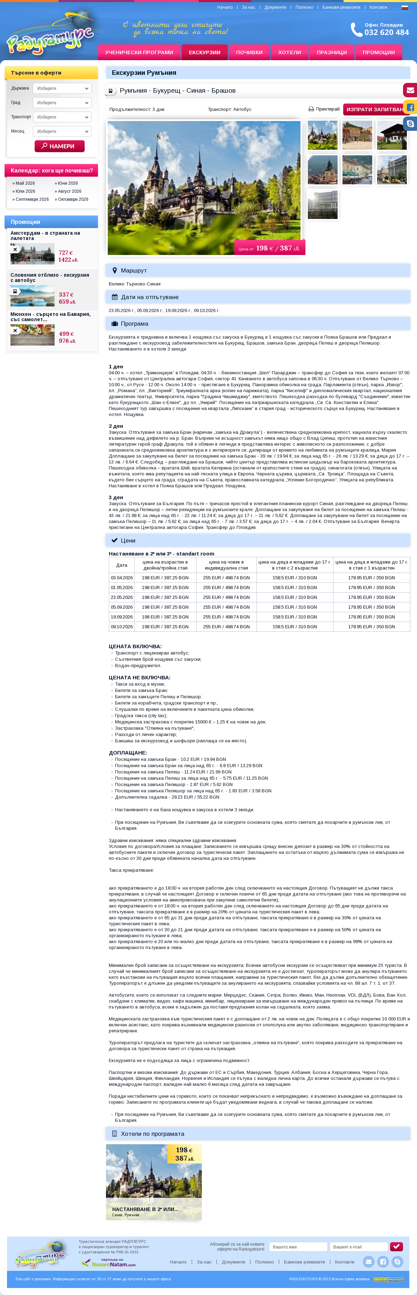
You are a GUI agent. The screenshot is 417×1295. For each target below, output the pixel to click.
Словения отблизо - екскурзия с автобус (49, 277)
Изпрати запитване (377, 109)
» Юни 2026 (66, 183)
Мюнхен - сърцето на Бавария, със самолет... (50, 316)
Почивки (249, 52)
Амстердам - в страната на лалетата (45, 235)
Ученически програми (139, 52)
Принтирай (328, 109)
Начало (225, 7)
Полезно (304, 7)
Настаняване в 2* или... (145, 1209)
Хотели (289, 52)
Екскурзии (204, 52)
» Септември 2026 (30, 199)
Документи (275, 7)
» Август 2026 (68, 191)
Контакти (378, 7)
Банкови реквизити (341, 7)
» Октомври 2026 (72, 199)
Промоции (379, 52)
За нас (248, 7)
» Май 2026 (23, 183)
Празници (332, 52)
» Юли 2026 (23, 191)
